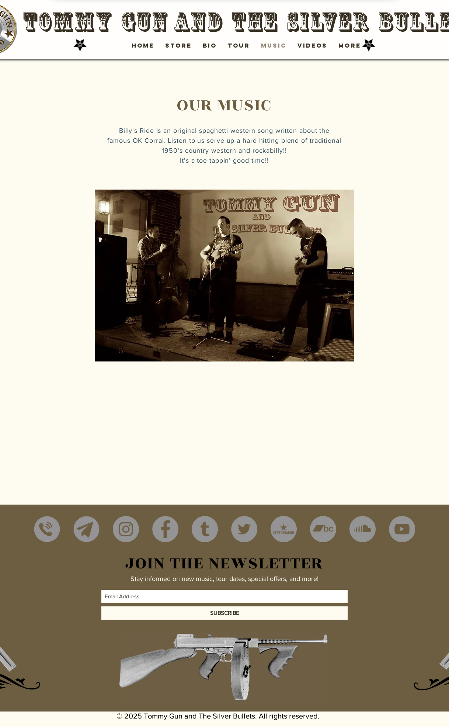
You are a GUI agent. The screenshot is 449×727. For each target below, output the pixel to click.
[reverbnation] (284, 529)
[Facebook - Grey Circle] (165, 529)
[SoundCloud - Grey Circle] (362, 529)
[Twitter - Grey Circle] (244, 529)
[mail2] (86, 529)
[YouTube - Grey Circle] (402, 529)
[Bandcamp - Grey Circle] (323, 529)
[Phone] (47, 529)
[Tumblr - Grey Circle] (205, 529)
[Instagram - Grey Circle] (126, 529)
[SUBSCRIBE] (224, 613)
